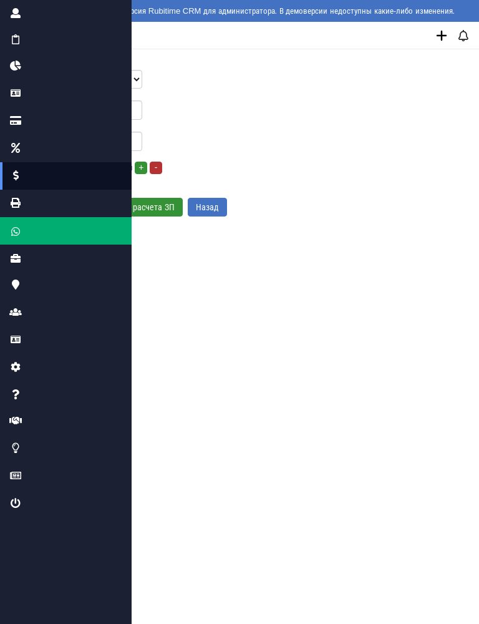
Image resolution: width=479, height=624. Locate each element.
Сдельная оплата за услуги (101, 168)
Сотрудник (58, 62)
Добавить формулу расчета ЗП (111, 207)
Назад (207, 207)
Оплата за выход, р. (75, 124)
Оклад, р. (56, 93)
